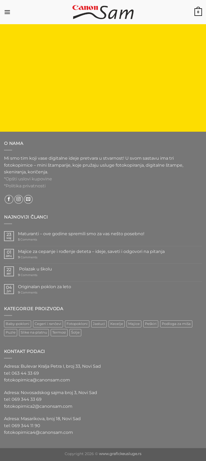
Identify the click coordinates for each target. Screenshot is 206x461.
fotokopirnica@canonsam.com (37, 380)
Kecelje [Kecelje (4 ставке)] (116, 324)
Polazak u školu (35, 268)
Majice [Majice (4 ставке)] (134, 324)
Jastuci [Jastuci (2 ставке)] (99, 324)
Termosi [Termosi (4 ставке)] (59, 332)
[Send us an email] (28, 199)
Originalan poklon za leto (44, 286)
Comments (27, 239)
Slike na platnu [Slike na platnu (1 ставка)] (34, 332)
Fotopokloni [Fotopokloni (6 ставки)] (77, 324)
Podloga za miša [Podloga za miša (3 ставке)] (176, 324)
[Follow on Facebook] (9, 199)
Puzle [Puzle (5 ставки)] (11, 332)
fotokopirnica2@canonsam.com (38, 406)
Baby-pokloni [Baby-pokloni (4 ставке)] (18, 324)
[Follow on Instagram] (18, 199)
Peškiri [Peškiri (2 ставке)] (151, 324)
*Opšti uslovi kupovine (28, 178)
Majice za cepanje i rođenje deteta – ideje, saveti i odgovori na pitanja (91, 251)
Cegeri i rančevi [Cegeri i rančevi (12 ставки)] (48, 324)
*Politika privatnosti (25, 185)
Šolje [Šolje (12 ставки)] (75, 332)
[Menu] (7, 12)
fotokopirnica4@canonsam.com (38, 432)
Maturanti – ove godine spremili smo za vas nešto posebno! (81, 233)
